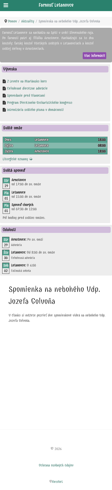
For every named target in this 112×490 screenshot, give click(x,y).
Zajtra (9, 145)
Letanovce (42, 140)
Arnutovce (42, 151)
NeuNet (57, 482)
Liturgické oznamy (18, 159)
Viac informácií (94, 56)
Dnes (8, 140)
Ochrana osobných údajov (56, 465)
